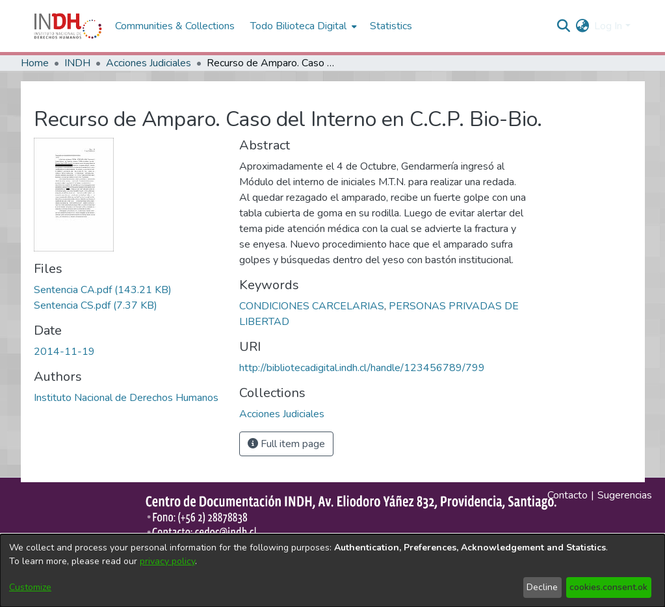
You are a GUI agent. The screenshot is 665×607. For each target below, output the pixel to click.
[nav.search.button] (563, 26)
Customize (30, 587)
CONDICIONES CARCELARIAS (311, 306)
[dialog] (332, 570)
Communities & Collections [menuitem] (175, 26)
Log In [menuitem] (608, 26)
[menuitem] (582, 26)
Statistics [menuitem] (391, 26)
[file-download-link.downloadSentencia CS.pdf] (95, 305)
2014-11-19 (64, 351)
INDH (77, 63)
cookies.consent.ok (608, 587)
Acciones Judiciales (148, 63)
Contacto (567, 495)
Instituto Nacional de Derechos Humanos (126, 398)
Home (35, 63)
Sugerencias (624, 495)
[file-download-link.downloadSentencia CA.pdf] (103, 290)
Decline (542, 587)
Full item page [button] (286, 444)
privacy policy (167, 561)
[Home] (68, 26)
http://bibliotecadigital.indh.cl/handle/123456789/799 (362, 368)
